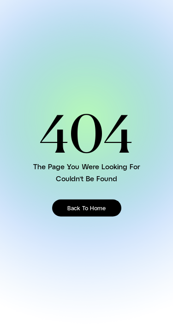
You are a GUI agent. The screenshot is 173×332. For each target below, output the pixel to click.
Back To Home (86, 208)
